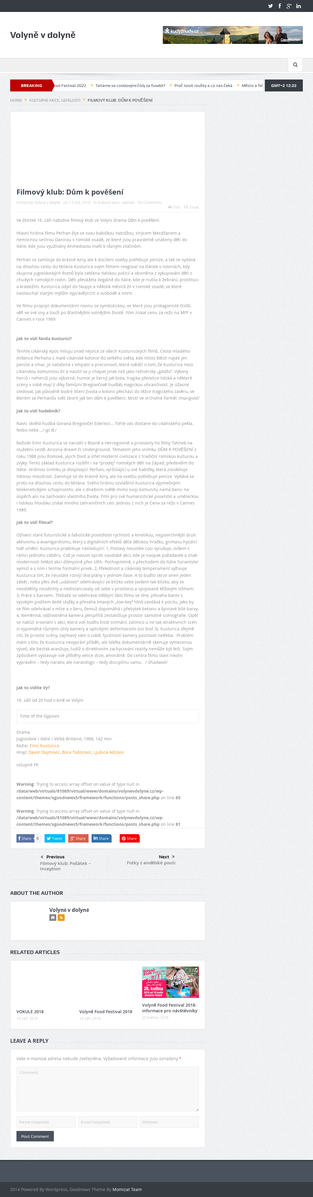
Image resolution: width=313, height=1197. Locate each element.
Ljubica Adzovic (109, 752)
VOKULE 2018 (30, 1011)
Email (191, 207)
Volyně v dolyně (47, 202)
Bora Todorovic (77, 752)
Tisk (174, 207)
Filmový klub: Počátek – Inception (65, 866)
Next (167, 857)
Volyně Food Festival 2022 (68, 85)
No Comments (150, 202)
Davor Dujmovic (44, 752)
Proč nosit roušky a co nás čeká (209, 85)
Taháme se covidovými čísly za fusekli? (136, 85)
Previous (53, 857)
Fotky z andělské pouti (151, 863)
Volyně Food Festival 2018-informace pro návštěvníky (169, 1007)
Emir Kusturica (44, 745)
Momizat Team (127, 1189)
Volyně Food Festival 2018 (105, 1011)
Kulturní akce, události (116, 202)
